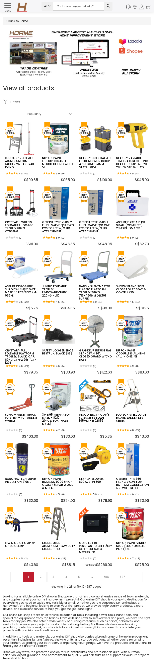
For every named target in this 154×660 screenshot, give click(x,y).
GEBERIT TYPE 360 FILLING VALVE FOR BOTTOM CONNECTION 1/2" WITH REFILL (132, 471)
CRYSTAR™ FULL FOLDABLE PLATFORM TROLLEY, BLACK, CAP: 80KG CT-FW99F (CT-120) (20, 345)
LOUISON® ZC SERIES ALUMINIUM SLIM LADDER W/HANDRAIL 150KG (19, 150)
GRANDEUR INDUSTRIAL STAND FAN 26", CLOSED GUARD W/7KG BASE (95, 343)
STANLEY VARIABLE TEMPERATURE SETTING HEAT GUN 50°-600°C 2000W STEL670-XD (132, 150)
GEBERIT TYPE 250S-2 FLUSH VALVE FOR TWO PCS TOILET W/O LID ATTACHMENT (58, 215)
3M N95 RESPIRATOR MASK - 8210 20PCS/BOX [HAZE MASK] (56, 407)
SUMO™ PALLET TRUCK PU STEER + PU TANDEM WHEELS (21, 406)
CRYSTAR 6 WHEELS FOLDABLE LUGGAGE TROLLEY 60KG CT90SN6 (19, 215)
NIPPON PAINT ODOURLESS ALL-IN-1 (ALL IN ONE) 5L (130, 342)
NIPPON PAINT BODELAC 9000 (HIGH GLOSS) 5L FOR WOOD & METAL (57, 471)
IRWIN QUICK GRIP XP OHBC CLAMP (20, 532)
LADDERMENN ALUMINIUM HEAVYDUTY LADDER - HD (58, 534)
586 (106, 565)
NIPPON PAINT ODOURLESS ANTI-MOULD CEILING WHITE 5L (57, 150)
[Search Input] (78, 6)
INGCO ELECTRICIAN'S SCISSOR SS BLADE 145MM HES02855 (94, 406)
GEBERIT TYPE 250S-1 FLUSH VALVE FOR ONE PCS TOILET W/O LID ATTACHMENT (94, 215)
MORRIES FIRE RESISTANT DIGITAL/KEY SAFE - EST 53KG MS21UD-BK (95, 535)
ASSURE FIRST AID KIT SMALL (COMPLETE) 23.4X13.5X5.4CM (131, 213)
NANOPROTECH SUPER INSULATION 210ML (20, 468)
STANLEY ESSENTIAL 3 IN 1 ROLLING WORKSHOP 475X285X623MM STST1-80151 (95, 150)
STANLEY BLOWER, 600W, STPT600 (91, 468)
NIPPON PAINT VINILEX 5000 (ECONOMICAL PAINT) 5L (131, 534)
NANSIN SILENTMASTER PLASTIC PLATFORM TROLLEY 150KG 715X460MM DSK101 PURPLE (94, 280)
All (47, 6)
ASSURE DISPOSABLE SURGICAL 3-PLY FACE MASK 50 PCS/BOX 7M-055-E (21, 279)
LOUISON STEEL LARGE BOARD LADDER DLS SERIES (131, 406)
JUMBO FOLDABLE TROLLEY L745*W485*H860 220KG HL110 (55, 279)
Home (24, 21)
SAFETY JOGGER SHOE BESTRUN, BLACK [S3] (57, 340)
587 (122, 565)
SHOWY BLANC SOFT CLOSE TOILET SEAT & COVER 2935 (131, 277)
